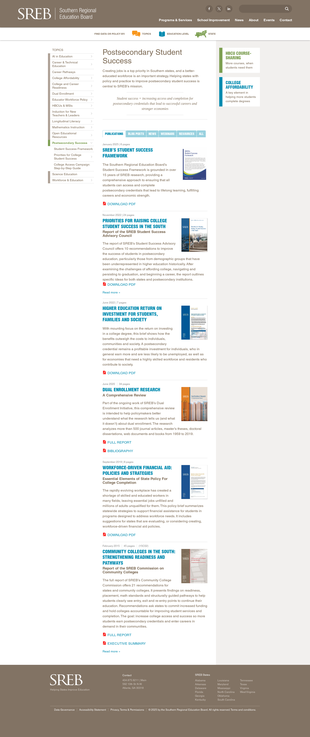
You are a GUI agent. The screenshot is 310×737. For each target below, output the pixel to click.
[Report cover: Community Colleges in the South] (194, 566)
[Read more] (194, 164)
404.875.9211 (130, 680)
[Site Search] (287, 9)
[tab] (114, 134)
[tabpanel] (155, 173)
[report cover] (194, 235)
